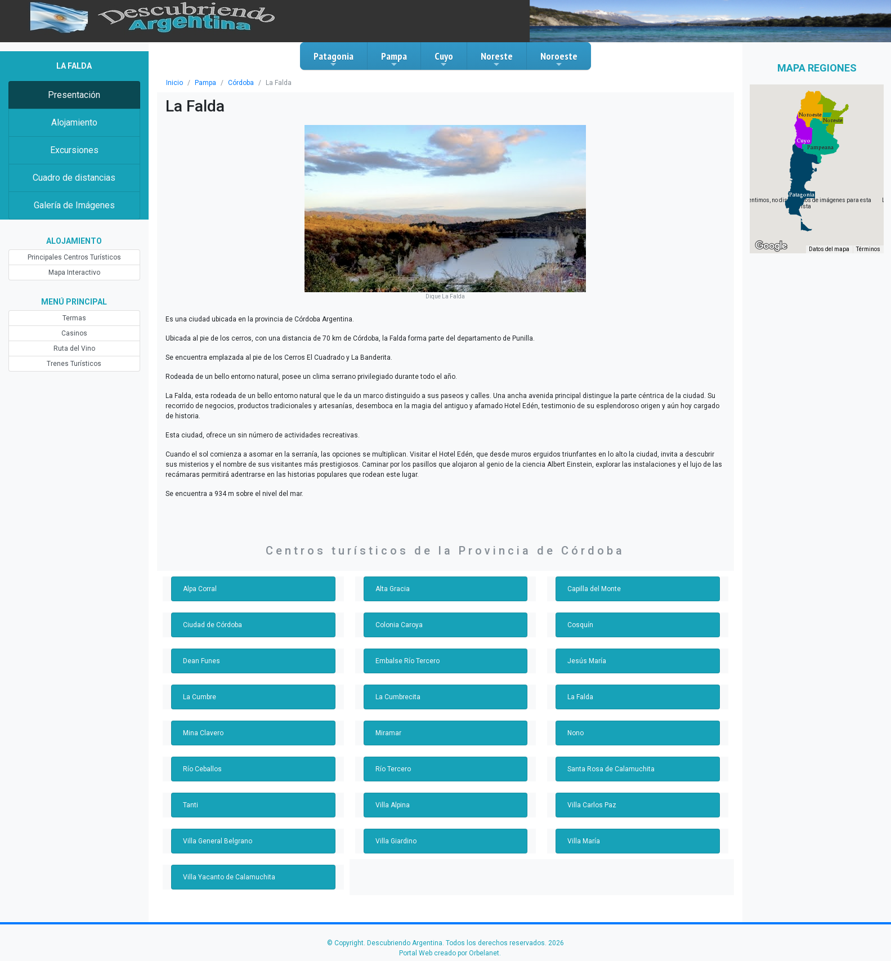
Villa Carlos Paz (591, 805)
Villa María (583, 841)
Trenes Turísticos (74, 364)
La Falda (580, 697)
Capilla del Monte (594, 589)
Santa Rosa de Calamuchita (611, 769)
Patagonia (333, 59)
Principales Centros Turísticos (74, 257)
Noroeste (558, 59)
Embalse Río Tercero (407, 661)
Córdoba (241, 83)
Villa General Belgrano (217, 841)
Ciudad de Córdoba (212, 625)
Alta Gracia (392, 589)
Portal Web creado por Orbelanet (449, 953)
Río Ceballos (202, 769)
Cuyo (444, 59)
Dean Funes (201, 661)
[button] (802, 194)
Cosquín (580, 625)
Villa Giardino (396, 841)
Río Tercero (393, 769)
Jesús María (586, 661)
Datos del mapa (829, 249)
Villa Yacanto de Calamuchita (229, 877)
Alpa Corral (200, 589)
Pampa (394, 59)
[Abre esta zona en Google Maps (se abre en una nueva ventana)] (771, 246)
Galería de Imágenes (74, 205)
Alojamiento (74, 122)
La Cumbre (199, 697)
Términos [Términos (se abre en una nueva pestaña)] (868, 249)
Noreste (497, 59)
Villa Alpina (392, 805)
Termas (74, 318)
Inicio (174, 83)
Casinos (74, 333)
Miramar (388, 733)
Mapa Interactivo (74, 272)
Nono (575, 733)
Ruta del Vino (74, 348)
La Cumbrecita (397, 697)
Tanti (190, 805)
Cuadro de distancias (74, 177)
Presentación (74, 95)
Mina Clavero (203, 733)
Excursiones (74, 150)
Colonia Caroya (399, 625)
